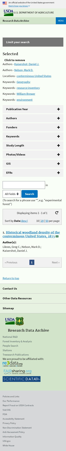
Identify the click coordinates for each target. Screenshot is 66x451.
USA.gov (7, 440)
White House (8, 445)
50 (46, 221)
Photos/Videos (15, 154)
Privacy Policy (9, 423)
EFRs (9, 173)
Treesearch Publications (16, 354)
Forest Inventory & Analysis (17, 341)
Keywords (12, 136)
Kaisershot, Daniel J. (26, 64)
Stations (7, 350)
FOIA (5, 414)
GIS (8, 163)
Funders (11, 127)
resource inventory (28, 88)
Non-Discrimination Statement (17, 427)
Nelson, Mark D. (23, 70)
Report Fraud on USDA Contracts (18, 405)
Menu (61, 20)
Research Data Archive (16, 20)
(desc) (24, 221)
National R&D (10, 336)
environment (25, 100)
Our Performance (11, 401)
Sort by (16, 221)
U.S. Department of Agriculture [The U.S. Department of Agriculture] (29, 12)
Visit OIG (7, 409)
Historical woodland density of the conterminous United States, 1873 (31, 234)
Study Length (15, 145)
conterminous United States (34, 76)
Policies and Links (11, 396)
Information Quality (12, 436)
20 (42, 221)
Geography (23, 82)
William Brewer (26, 94)
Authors (11, 118)
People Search (10, 345)
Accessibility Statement (13, 418)
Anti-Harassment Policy (14, 432)
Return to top (11, 278)
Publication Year (17, 109)
